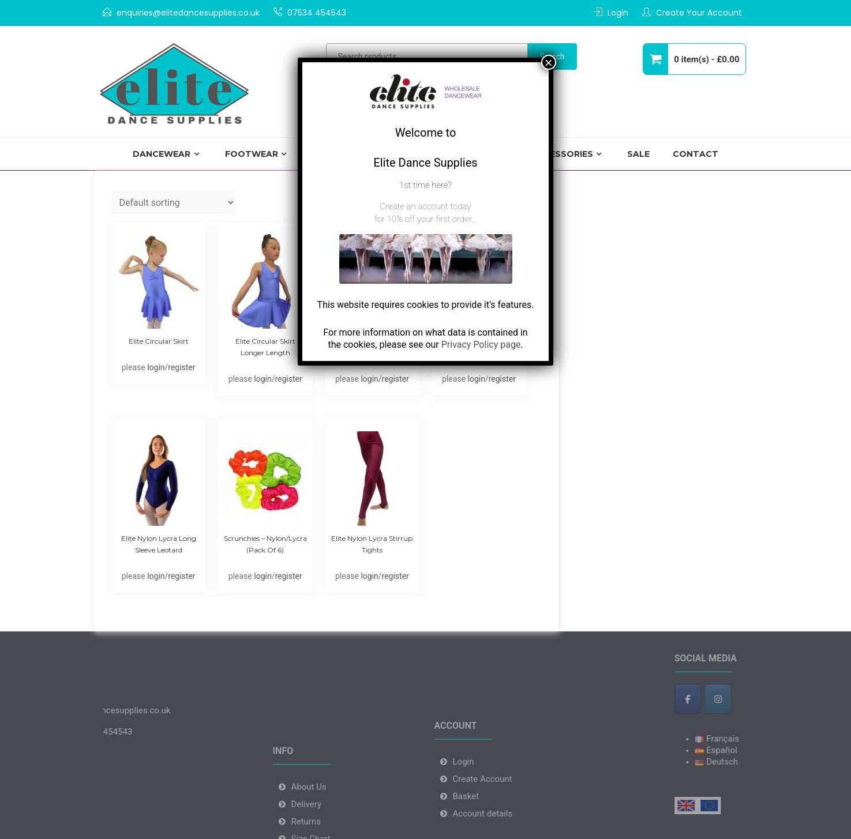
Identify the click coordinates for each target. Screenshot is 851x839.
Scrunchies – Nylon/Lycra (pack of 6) (265, 544)
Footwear (251, 154)
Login (618, 12)
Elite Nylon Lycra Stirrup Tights (372, 544)
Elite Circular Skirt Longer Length (265, 347)
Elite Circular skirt (159, 341)
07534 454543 (316, 12)
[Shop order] (173, 202)
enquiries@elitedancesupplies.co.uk (188, 12)
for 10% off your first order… (425, 219)
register (181, 367)
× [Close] (549, 62)
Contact (695, 154)
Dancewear (161, 154)
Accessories (562, 154)
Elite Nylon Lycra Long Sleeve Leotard (158, 544)
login (155, 367)
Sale (638, 154)
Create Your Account (699, 12)
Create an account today (425, 206)
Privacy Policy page (481, 344)
